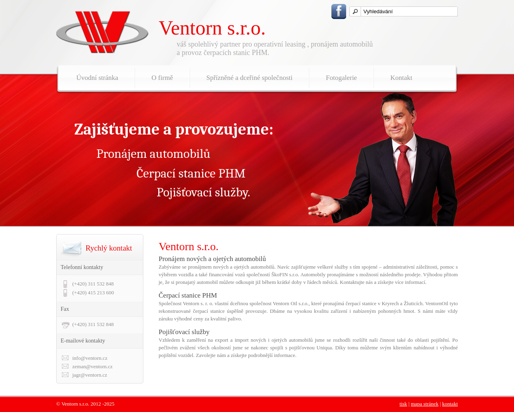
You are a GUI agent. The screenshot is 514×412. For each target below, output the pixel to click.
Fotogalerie (341, 78)
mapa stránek (425, 404)
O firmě (162, 78)
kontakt (450, 404)
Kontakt (401, 78)
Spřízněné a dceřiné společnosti (249, 78)
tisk (403, 404)
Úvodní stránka (97, 78)
